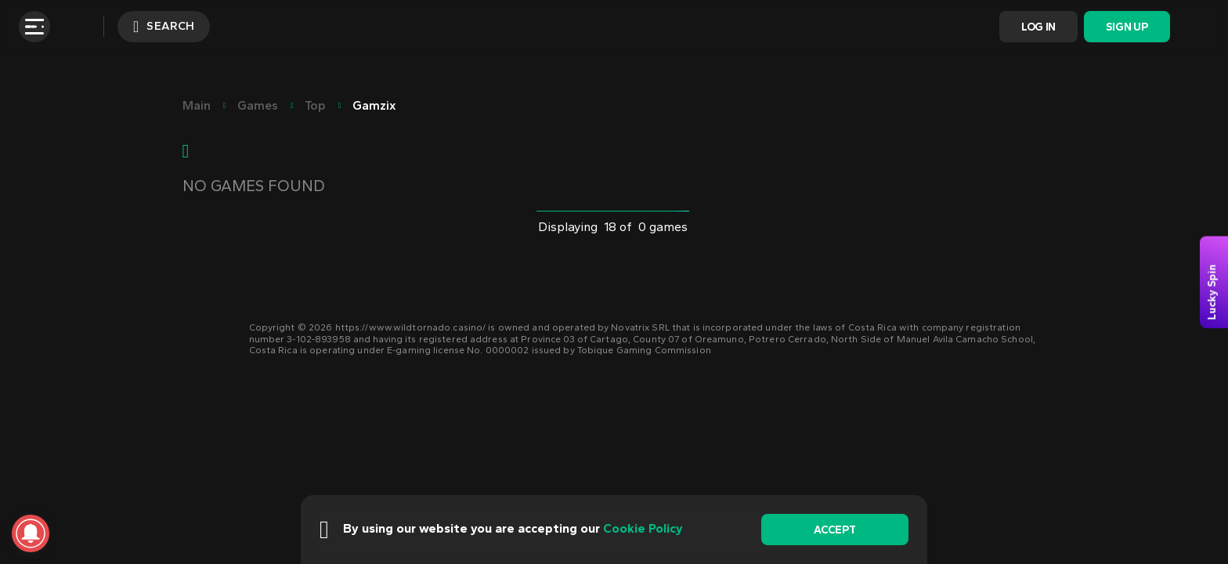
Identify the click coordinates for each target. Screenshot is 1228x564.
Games (257, 105)
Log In (1038, 27)
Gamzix (374, 105)
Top (315, 105)
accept (834, 530)
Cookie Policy (643, 528)
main (196, 105)
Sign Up (1126, 27)
